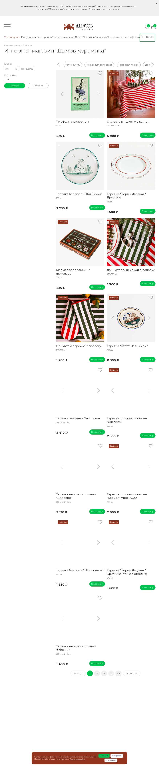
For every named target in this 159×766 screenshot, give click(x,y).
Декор (148, 64)
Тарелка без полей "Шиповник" (80, 570)
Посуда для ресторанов (99, 64)
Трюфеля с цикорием (72, 121)
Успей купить (73, 64)
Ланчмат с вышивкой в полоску (131, 270)
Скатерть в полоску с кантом (128, 121)
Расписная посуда (128, 64)
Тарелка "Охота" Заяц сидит (127, 346)
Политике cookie (77, 759)
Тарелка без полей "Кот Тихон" (79, 194)
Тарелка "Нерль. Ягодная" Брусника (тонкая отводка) (127, 571)
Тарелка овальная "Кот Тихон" (78, 418)
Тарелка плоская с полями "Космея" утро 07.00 (127, 496)
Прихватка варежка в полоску (78, 346)
